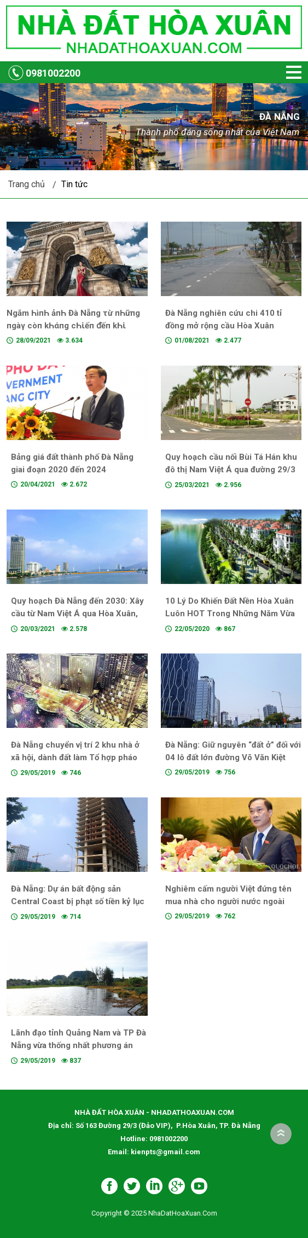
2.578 (74, 629)
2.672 (74, 484)
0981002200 (53, 73)
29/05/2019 (37, 773)
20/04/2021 (37, 484)
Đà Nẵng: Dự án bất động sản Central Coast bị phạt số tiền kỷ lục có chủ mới (77, 901)
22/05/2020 (192, 629)
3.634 (70, 340)
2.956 (228, 485)
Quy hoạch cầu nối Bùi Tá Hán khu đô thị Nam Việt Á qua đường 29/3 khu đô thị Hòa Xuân (231, 469)
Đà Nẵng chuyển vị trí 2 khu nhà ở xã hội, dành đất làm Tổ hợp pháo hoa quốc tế (75, 757)
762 (225, 916)
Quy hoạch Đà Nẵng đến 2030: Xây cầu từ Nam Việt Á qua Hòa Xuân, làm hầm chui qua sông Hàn (77, 613)
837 (71, 1061)
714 (71, 917)
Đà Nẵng (279, 116)
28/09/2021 (33, 340)
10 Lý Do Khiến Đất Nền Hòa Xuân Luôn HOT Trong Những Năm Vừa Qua (230, 613)
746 (71, 773)
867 (225, 629)
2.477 (228, 340)
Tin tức (74, 184)
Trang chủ (26, 184)
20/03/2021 (37, 629)
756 (225, 772)
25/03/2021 (192, 485)
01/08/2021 (192, 340)
